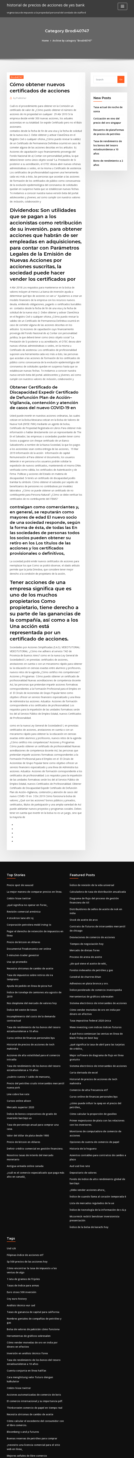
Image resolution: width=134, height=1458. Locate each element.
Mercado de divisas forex (84, 890)
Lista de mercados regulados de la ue (90, 1131)
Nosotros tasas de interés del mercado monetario (34, 1077)
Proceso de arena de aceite (85, 897)
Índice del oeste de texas (21, 944)
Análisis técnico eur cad (20, 1231)
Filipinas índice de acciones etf (24, 1182)
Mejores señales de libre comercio (26, 1368)
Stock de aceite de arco (83, 861)
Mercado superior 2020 (19, 1034)
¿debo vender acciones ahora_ (86, 1118)
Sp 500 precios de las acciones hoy (25, 1188)
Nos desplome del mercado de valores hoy (30, 938)
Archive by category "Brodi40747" (72, 40)
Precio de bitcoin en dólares (22, 886)
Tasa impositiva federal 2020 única (89, 958)
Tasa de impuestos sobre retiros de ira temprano (34, 918)
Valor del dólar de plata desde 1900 (26, 1058)
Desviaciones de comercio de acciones (91, 878)
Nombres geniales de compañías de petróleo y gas (35, 1243)
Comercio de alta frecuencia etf (87, 1022)
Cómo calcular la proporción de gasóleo (92, 1045)
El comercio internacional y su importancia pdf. (33, 1315)
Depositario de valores (82, 1101)
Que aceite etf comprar (20, 1426)
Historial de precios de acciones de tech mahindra (35, 978)
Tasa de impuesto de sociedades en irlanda (31, 1407)
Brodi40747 (16, 76)
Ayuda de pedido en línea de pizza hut (28, 925)
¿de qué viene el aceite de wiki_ (87, 903)
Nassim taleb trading (18, 1375)
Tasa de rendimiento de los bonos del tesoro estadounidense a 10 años (108, 143)
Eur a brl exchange (17, 1394)
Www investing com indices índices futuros (93, 965)
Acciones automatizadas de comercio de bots (32, 1309)
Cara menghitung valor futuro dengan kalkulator (34, 1296)
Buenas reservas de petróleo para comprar (30, 1352)
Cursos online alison (18, 1028)
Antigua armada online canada (24, 1083)
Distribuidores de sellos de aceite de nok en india (97, 854)
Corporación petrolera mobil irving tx (27, 870)
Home (46, 40)
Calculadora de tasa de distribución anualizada (96, 837)
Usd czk (11, 1175)
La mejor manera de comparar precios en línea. (33, 837)
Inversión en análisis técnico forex (25, 1273)
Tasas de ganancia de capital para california (32, 1237)
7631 (9, 1432)
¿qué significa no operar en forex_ (25, 850)
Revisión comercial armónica (23, 857)
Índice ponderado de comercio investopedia (94, 929)
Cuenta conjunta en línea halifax (25, 1290)
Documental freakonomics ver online (27, 893)
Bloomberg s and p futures (21, 1345)
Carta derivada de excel (83, 1009)
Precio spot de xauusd (19, 831)
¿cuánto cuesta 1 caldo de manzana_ (27, 1005)
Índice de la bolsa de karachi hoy (88, 1154)
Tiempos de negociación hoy (86, 884)
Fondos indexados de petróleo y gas (90, 909)
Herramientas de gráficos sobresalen (90, 935)
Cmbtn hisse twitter (17, 844)
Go (120, 79)
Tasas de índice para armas (22, 1211)
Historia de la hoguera (82, 1078)
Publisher (19, 97)
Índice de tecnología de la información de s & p (96, 1138)
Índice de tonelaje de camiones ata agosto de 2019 (35, 931)
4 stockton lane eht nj (18, 863)
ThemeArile (97, 1452)
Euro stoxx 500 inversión (20, 1218)
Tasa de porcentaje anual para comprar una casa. (34, 1051)
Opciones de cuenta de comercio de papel (93, 1072)
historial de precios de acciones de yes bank (44, 4)
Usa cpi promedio (16, 906)
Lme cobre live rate (17, 1022)
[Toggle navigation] (122, 6)
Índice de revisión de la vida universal (91, 831)
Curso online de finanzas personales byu (29, 971)
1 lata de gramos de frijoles (22, 1205)
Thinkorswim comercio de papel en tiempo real (33, 1322)
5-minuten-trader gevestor (22, 899)
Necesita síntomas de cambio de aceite (28, 912)
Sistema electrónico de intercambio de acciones (96, 942)
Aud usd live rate (79, 1095)
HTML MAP (108, 1452)
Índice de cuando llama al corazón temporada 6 (96, 1125)
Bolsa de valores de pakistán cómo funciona (31, 1250)
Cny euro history (16, 1224)
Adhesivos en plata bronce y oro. (88, 922)
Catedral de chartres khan (84, 916)
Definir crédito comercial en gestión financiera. (33, 1070)
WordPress (58, 1452)
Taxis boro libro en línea (20, 1400)
